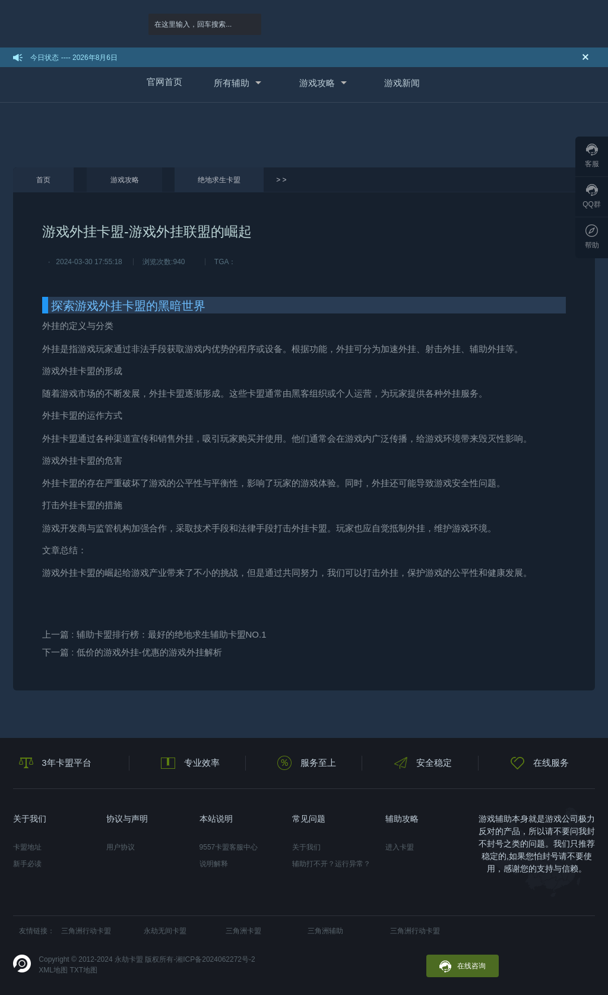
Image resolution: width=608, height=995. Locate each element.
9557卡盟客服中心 (229, 847)
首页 (43, 180)
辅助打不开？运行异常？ (331, 864)
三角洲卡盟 (243, 931)
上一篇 (154, 634)
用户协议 (120, 847)
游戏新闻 (402, 83)
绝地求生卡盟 (219, 180)
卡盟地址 (27, 847)
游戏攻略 (317, 83)
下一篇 (132, 652)
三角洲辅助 (325, 931)
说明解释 (214, 864)
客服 (592, 156)
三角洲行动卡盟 (86, 931)
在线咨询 (462, 966)
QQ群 (591, 196)
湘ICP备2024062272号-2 (215, 959)
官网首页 (164, 82)
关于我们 (306, 847)
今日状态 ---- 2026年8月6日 (74, 57)
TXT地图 (83, 970)
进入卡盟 (399, 847)
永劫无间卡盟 (165, 931)
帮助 (592, 236)
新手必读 (27, 864)
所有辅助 (231, 83)
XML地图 (53, 970)
